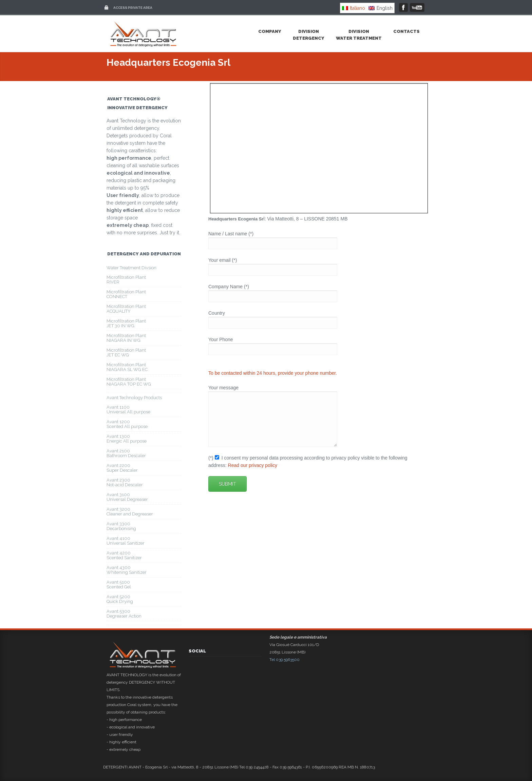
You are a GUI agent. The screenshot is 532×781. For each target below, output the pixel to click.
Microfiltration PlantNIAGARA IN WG (126, 338)
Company (269, 31)
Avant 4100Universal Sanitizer (126, 541)
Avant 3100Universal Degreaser (127, 497)
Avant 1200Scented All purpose (127, 424)
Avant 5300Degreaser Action (124, 614)
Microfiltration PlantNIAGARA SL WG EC (127, 367)
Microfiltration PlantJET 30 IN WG (126, 323)
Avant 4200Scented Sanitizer (124, 555)
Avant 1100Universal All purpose (128, 409)
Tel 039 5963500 (284, 659)
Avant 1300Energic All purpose (127, 439)
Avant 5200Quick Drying (120, 599)
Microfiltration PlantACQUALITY (126, 309)
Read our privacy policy (253, 475)
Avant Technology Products (134, 397)
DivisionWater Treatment (359, 35)
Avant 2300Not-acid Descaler (125, 482)
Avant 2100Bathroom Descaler (126, 453)
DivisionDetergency (308, 35)
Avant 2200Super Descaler (122, 468)
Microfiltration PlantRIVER (126, 280)
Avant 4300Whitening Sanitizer (127, 570)
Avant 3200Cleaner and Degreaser (130, 511)
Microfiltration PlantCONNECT (126, 294)
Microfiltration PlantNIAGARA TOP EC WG (129, 382)
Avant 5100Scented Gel (119, 584)
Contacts (406, 31)
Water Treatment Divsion (131, 267)
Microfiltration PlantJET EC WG (126, 352)
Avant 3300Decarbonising (121, 526)
